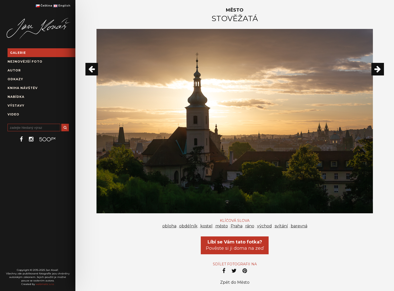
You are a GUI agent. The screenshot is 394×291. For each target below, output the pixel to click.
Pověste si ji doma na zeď (235, 245)
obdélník (188, 226)
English (62, 5)
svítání (281, 226)
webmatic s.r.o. (45, 284)
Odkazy (15, 79)
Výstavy (16, 105)
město (221, 226)
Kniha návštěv (23, 88)
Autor (14, 70)
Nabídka (16, 97)
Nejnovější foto (25, 61)
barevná (299, 226)
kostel (206, 226)
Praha (236, 226)
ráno (249, 226)
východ (264, 226)
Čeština (44, 5)
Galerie (18, 53)
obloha (169, 226)
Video (13, 114)
